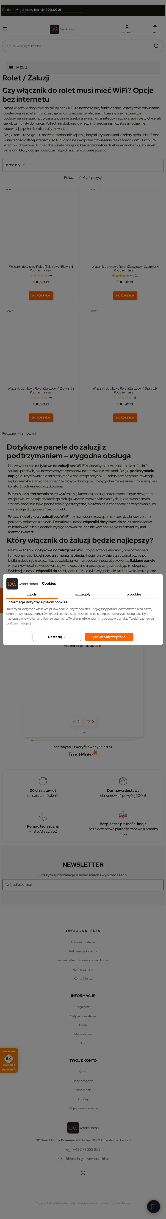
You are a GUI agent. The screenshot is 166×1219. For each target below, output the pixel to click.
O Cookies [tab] (134, 594)
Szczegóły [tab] (83, 594)
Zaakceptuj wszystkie (109, 637)
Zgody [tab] (32, 594)
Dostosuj (57, 637)
